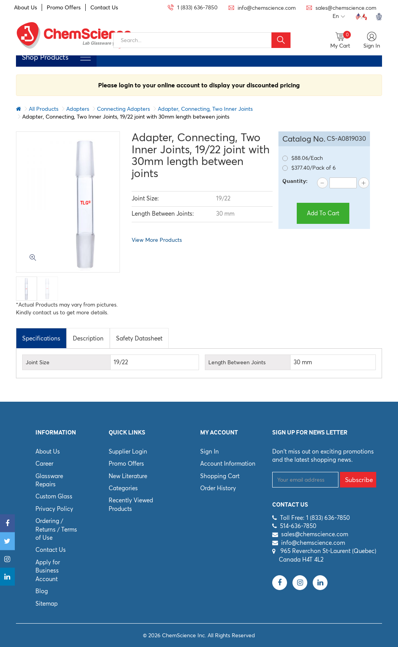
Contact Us (104, 7)
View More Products (157, 239)
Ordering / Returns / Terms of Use (56, 529)
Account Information (227, 463)
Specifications (41, 338)
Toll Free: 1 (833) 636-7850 (315, 517)
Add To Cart (323, 213)
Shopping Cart (220, 476)
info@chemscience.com (313, 542)
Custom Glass (53, 496)
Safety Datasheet (139, 338)
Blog (41, 591)
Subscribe (359, 480)
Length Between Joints (237, 362)
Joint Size (37, 362)
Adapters (77, 108)
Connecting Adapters (123, 108)
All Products (43, 108)
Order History (218, 488)
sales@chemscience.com (314, 534)
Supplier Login (128, 451)
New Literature (128, 476)
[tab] (41, 338)
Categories (123, 488)
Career (44, 463)
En (339, 16)
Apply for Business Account (47, 570)
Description (88, 338)
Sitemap (46, 603)
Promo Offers (64, 7)
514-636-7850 (298, 526)
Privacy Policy (54, 508)
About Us (25, 7)
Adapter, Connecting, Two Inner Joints (205, 108)
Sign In (209, 451)
